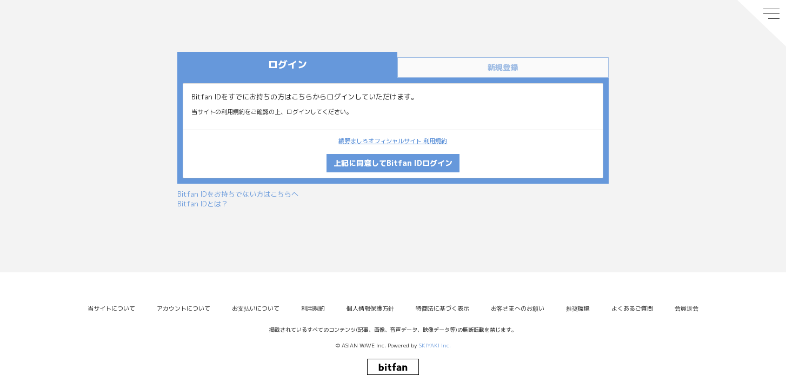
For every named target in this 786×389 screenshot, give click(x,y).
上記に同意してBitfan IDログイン (393, 163)
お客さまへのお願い (517, 308)
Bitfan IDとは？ (202, 204)
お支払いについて (255, 308)
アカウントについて (183, 308)
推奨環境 (578, 308)
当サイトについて (111, 308)
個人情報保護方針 (370, 308)
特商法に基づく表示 (442, 308)
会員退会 (686, 308)
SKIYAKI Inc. (435, 345)
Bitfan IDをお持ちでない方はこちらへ (237, 194)
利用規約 (313, 308)
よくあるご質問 (632, 308)
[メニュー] (761, 23)
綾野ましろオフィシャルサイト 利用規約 (392, 141)
